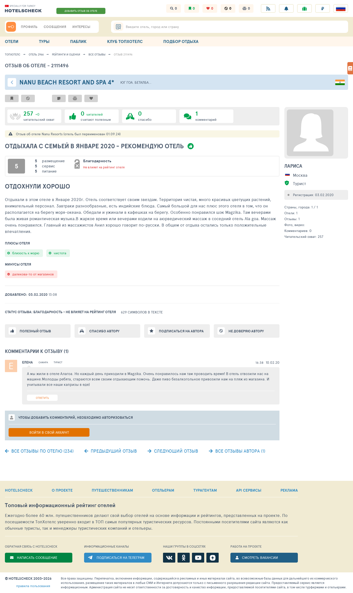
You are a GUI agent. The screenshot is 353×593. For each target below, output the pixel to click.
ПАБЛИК (78, 41)
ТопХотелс (12, 54)
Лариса (293, 165)
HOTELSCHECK (19, 490)
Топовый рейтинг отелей (60, 505)
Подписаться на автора (181, 331)
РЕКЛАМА (289, 490)
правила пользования (33, 585)
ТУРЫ (44, 41)
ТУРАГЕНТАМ (205, 490)
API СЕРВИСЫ (248, 490)
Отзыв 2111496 (123, 54)
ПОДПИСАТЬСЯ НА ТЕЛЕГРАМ (120, 557)
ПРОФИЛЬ (29, 26)
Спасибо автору (104, 331)
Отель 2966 (36, 54)
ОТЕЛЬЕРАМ (163, 490)
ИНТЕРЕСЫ (81, 26)
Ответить (42, 398)
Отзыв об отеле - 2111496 (37, 65)
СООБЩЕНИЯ (55, 26)
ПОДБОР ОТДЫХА (180, 41)
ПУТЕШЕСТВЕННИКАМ (112, 490)
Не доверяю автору (246, 331)
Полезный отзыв (35, 331)
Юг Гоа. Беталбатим (136, 82)
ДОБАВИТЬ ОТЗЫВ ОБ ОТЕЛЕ (80, 11)
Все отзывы (96, 54)
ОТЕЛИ (11, 41)
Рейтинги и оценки (66, 54)
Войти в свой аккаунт (49, 432)
